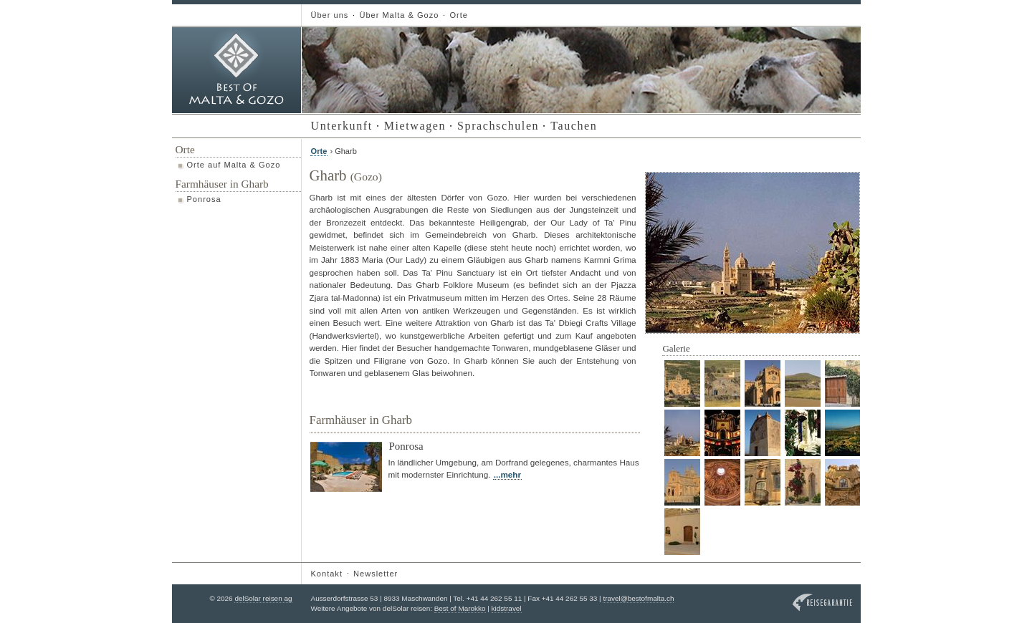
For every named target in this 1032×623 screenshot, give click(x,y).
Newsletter (375, 573)
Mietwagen (415, 126)
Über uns (330, 15)
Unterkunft (342, 126)
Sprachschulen (498, 126)
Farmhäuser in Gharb (222, 184)
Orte (458, 15)
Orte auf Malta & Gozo (234, 164)
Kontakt (327, 573)
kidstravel (507, 608)
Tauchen (573, 126)
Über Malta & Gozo (399, 15)
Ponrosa (204, 199)
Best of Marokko (460, 608)
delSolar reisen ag (263, 598)
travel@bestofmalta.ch (638, 598)
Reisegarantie (822, 603)
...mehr (507, 474)
